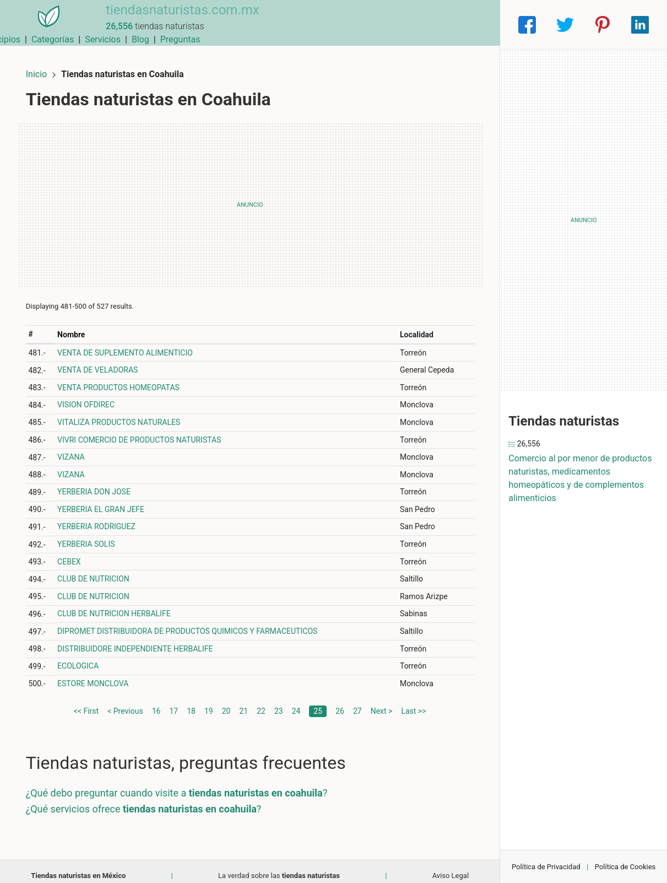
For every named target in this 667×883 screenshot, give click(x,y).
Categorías (344, 24)
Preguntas (472, 24)
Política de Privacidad (546, 867)
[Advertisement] (250, 196)
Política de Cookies (625, 867)
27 (357, 701)
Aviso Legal (450, 866)
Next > (382, 701)
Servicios (394, 24)
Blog (432, 24)
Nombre (79, 325)
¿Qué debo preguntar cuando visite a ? (185, 783)
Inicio (45, 65)
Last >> (413, 701)
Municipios (290, 24)
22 (261, 701)
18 (191, 701)
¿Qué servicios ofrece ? (152, 799)
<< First (86, 701)
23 (278, 701)
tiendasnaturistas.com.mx (168, 18)
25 (317, 701)
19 (208, 701)
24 (296, 701)
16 (156, 701)
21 (243, 701)
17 (173, 701)
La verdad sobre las (279, 866)
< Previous (125, 701)
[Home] (42, 24)
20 (226, 701)
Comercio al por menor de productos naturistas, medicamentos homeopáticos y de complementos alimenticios (580, 478)
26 (339, 701)
